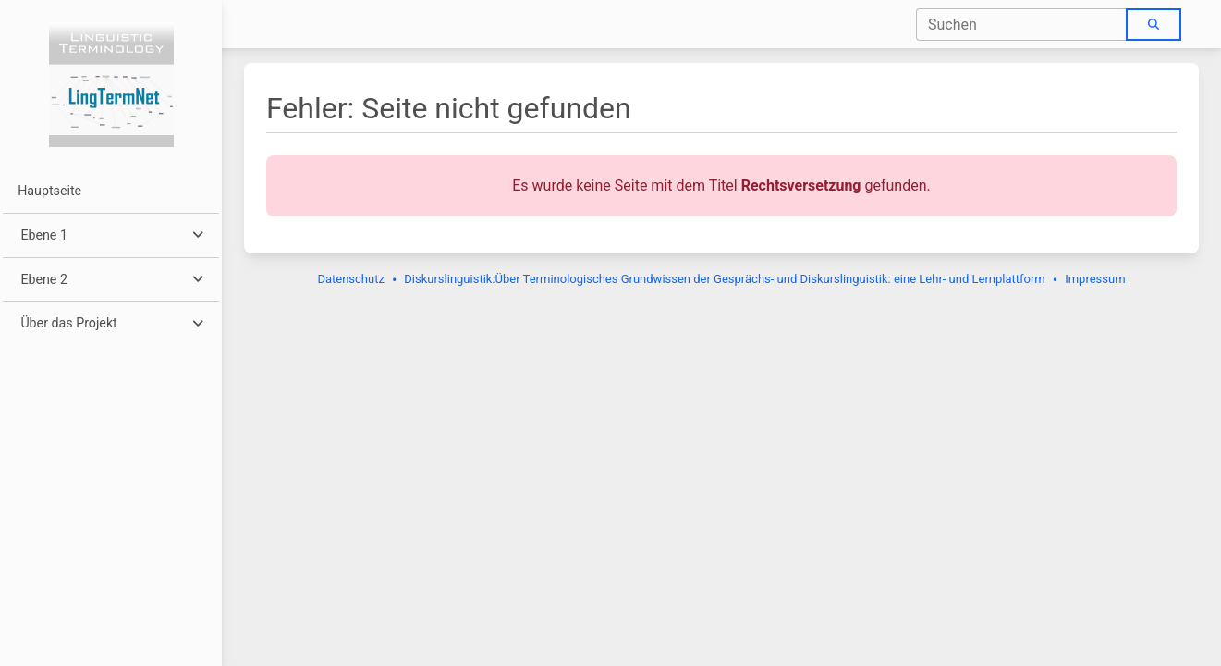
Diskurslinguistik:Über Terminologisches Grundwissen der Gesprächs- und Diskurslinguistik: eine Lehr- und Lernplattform (724, 279)
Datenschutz (350, 279)
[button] (110, 235)
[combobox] (1022, 24)
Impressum (1095, 279)
